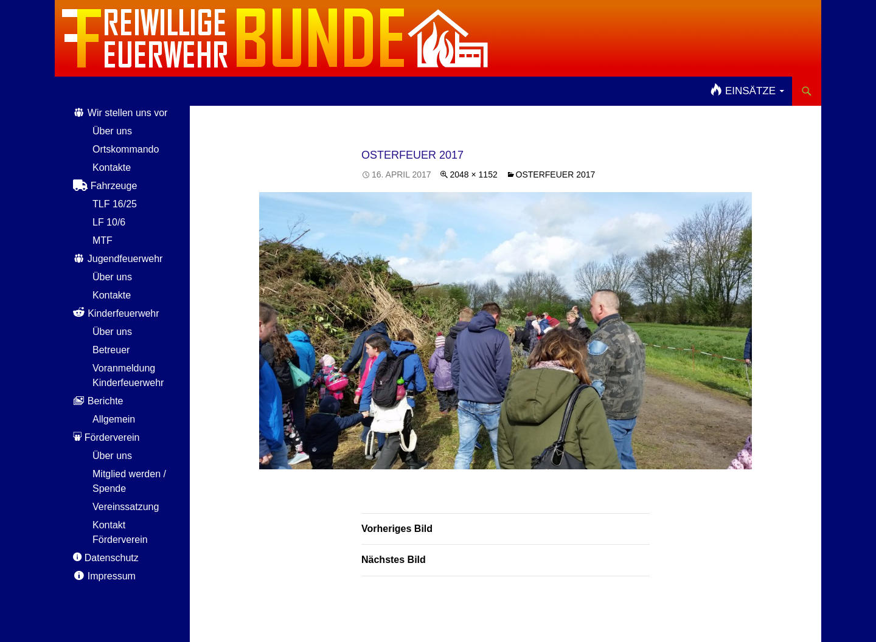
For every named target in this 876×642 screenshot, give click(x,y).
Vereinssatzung (125, 507)
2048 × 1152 (473, 174)
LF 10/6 (108, 222)
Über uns (112, 131)
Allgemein (113, 419)
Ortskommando (125, 149)
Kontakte (111, 167)
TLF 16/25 (114, 204)
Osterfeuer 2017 (556, 174)
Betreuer (111, 350)
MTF (102, 240)
